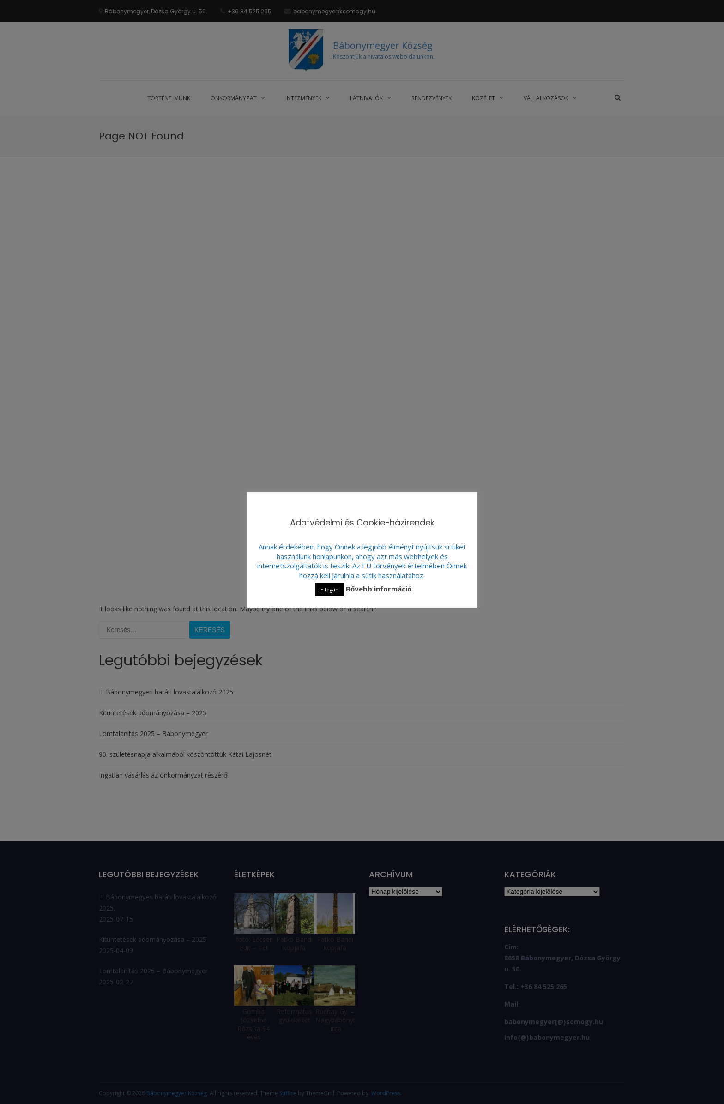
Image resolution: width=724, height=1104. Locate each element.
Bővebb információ (379, 588)
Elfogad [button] (329, 589)
